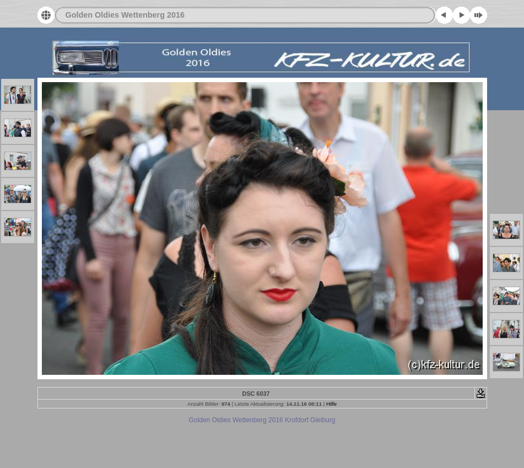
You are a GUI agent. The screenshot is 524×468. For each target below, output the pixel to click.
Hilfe (331, 404)
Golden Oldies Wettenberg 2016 (125, 14)
